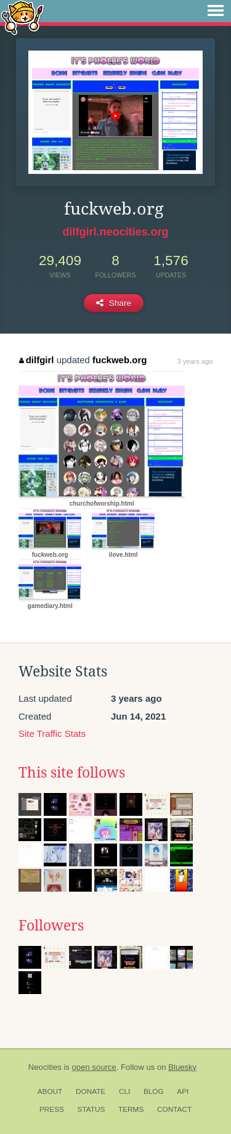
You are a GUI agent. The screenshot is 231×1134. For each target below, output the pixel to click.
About (50, 1091)
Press (51, 1109)
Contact (174, 1109)
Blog (154, 1091)
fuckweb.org (119, 360)
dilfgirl (36, 360)
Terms (131, 1109)
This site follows (71, 773)
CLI (124, 1091)
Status (91, 1109)
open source (94, 1067)
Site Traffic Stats (52, 733)
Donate (90, 1091)
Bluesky (182, 1067)
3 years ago (195, 361)
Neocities (45, 1067)
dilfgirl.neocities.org (115, 232)
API (182, 1091)
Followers (51, 926)
